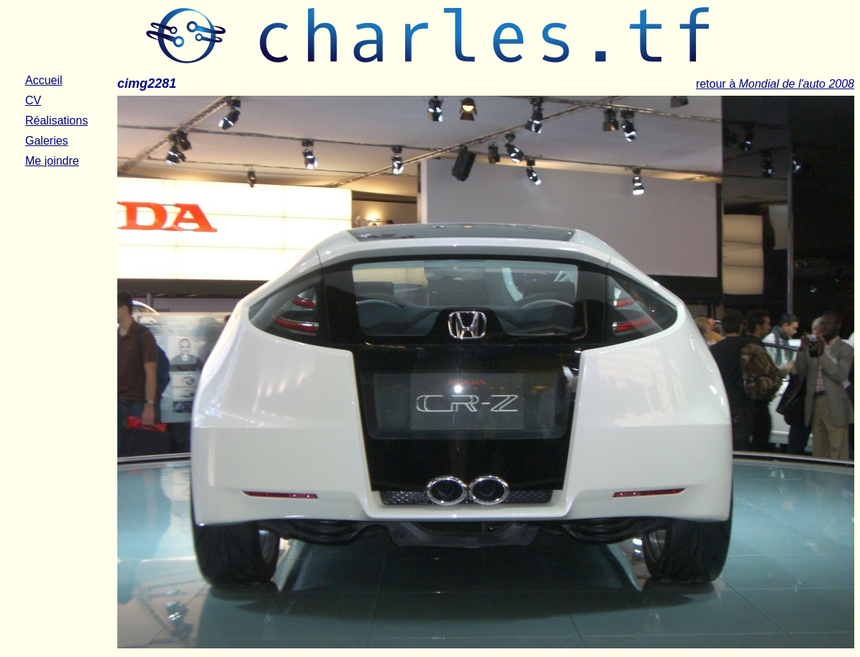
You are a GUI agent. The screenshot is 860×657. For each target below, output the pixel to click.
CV (33, 100)
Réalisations (56, 120)
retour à (775, 84)
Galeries (46, 141)
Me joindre (52, 161)
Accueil (44, 80)
